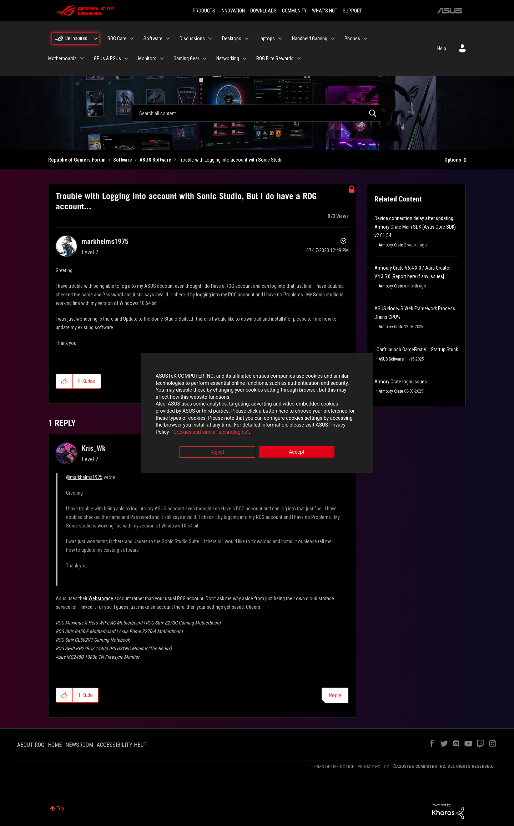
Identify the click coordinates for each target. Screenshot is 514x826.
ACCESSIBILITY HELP (122, 744)
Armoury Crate (391, 245)
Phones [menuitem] (352, 38)
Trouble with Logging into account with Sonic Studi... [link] (231, 160)
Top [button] (60, 808)
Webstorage (101, 598)
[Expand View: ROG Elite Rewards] (298, 58)
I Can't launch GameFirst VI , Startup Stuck (416, 349)
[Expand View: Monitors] (161, 58)
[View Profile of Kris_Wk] (94, 448)
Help (441, 48)
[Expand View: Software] (167, 39)
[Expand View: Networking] (244, 58)
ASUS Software (155, 160)
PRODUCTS (204, 11)
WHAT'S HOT (324, 11)
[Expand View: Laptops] (280, 39)
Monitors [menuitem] (147, 58)
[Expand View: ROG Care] (131, 39)
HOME (55, 744)
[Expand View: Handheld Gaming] (332, 39)
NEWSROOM (79, 744)
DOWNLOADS (263, 11)
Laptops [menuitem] (266, 38)
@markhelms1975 (84, 477)
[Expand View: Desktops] (246, 39)
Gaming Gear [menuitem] (186, 58)
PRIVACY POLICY (373, 766)
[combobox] (257, 113)
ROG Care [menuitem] (116, 38)
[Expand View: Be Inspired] (95, 38)
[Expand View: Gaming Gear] (204, 58)
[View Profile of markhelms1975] (105, 241)
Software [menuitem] (152, 38)
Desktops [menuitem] (231, 38)
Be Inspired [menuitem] (76, 38)
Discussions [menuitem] (192, 38)
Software (122, 160)
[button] (64, 381)
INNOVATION (233, 11)
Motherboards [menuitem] (62, 58)
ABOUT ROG (30, 744)
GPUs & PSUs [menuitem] (107, 58)
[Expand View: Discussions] (210, 39)
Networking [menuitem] (227, 58)
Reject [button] (218, 452)
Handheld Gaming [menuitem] (309, 38)
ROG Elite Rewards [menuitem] (274, 58)
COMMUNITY (294, 11)
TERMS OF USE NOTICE (332, 766)
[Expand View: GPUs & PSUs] (126, 58)
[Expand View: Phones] (365, 39)
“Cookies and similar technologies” (210, 432)
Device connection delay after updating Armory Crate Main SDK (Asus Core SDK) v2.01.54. (415, 226)
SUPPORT (352, 11)
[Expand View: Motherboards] (82, 58)
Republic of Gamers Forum (77, 160)
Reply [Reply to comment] (335, 695)
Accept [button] (296, 452)
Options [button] (452, 160)
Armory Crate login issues (400, 381)
